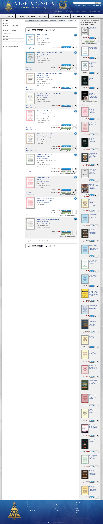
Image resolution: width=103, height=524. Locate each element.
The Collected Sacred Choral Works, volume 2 (93, 475)
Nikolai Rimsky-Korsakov (92, 230)
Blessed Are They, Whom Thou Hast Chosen (49, 93)
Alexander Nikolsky (93, 47)
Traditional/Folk (7, 33)
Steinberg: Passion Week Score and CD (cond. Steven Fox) (93, 97)
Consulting (92, 16)
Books (67, 16)
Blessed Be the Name (43, 177)
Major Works (43, 16)
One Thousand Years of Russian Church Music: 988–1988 (93, 323)
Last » (53, 30)
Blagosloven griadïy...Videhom (44, 200)
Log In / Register (92, 11)
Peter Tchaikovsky (43, 97)
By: (38, 39)
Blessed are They (42, 34)
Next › (49, 30)
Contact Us (78, 513)
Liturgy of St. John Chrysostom (93, 111)
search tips (78, 5)
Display (44, 25)
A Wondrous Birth (93, 28)
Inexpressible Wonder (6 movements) (92, 172)
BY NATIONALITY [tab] (7, 43)
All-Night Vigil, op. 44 (93, 125)
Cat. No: (39, 44)
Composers (77, 11)
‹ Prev (46, 30)
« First (28, 30)
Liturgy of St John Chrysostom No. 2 (93, 490)
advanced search (87, 5)
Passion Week (92, 79)
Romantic (5, 30)
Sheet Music (31, 16)
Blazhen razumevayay (42, 221)
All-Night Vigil (92, 276)
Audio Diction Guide (31, 49)
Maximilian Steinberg (91, 77)
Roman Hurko (92, 439)
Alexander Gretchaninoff (45, 77)
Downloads (21, 16)
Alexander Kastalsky (44, 57)
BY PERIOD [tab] (5, 24)
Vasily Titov (91, 409)
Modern (14, 30)
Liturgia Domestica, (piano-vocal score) (93, 204)
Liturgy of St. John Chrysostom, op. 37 (93, 249)
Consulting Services (81, 505)
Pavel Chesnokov (93, 123)
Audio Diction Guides (79, 16)
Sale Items (70, 11)
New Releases (63, 11)
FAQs (77, 509)
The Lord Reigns (93, 48)
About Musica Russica (32, 511)
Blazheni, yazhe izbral (42, 37)
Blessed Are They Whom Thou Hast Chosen (49, 52)
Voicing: (39, 40)
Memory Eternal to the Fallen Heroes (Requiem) (93, 428)
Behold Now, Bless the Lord (93, 65)
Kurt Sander (92, 184)
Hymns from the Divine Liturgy (93, 307)
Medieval (5, 25)
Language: (39, 42)
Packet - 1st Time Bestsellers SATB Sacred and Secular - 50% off (93, 293)
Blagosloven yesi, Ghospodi (44, 113)
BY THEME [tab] (5, 40)
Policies (78, 511)
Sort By (27, 25)
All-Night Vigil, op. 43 (93, 218)
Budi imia (39, 179)
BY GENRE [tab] (5, 37)
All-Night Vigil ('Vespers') (92, 262)
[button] (75, 46)
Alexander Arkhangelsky (45, 223)
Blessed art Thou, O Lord (44, 110)
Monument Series (56, 16)
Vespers (91, 441)
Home (56, 11)
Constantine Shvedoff (44, 39)
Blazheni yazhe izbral (42, 55)
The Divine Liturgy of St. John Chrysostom (93, 187)
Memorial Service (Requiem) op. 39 (93, 368)
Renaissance (15, 25)
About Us (84, 11)
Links (77, 507)
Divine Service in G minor (93, 411)
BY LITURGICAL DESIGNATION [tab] (10, 46)
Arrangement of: (41, 79)
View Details (29, 47)
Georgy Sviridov (93, 27)
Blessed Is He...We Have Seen (45, 198)
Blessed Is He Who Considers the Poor (48, 219)
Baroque (5, 28)
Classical (14, 28)
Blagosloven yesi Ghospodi (44, 156)
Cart (99, 11)
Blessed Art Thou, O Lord (44, 133)
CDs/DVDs (11, 16)
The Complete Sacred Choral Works (92, 156)
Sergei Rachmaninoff (44, 115)
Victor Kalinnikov (93, 153)
